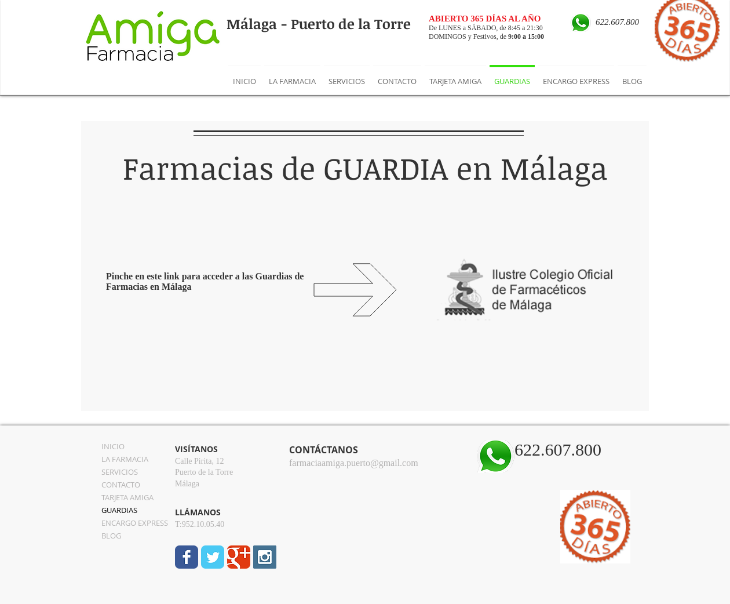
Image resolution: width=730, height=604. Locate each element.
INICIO (113, 446)
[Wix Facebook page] (186, 557)
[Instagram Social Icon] (264, 557)
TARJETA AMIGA (127, 497)
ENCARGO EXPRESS (134, 523)
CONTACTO (120, 484)
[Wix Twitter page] (212, 557)
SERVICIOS (119, 472)
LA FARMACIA (124, 459)
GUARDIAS (119, 510)
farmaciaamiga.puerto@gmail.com (353, 463)
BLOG (111, 535)
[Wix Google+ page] (238, 557)
